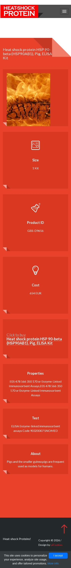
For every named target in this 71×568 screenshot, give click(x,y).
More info (53, 563)
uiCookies (56, 544)
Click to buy (34, 338)
